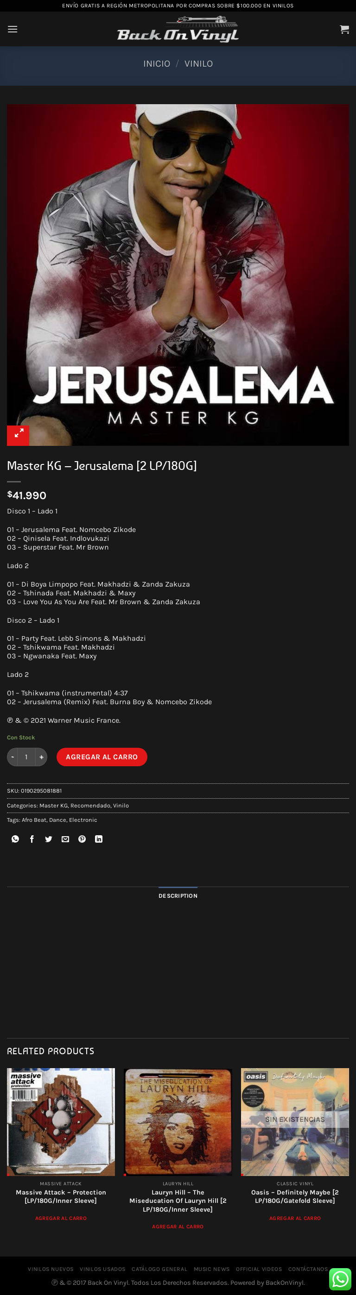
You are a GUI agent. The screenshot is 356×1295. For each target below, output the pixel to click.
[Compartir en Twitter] (49, 840)
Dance (57, 819)
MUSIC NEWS (212, 1269)
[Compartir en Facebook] (32, 840)
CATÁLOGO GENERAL (159, 1269)
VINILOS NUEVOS (51, 1269)
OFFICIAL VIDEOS (259, 1269)
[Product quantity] (26, 757)
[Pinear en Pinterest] (82, 840)
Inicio (156, 63)
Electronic (83, 819)
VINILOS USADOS (103, 1269)
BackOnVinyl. (285, 1283)
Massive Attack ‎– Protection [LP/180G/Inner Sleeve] (61, 1197)
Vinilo (198, 63)
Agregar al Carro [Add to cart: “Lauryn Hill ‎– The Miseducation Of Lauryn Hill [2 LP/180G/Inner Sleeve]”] (178, 1226)
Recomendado (90, 805)
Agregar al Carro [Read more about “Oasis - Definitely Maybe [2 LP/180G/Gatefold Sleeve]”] (295, 1218)
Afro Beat (34, 819)
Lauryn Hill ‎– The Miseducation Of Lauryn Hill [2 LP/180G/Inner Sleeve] (178, 1201)
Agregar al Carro (102, 756)
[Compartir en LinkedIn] (99, 840)
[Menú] (12, 29)
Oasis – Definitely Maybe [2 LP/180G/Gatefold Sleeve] (295, 1197)
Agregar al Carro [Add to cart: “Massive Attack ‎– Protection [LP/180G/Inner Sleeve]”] (61, 1218)
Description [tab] (178, 895)
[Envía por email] (65, 840)
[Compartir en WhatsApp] (15, 840)
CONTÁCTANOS (308, 1269)
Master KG (53, 805)
